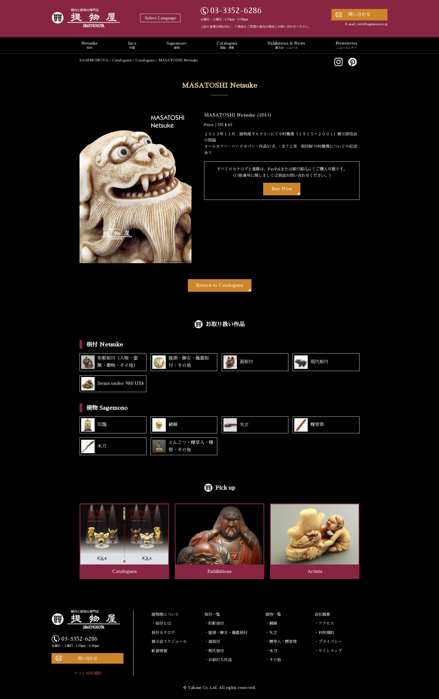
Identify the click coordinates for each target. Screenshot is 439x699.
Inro (132, 45)
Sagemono (176, 45)
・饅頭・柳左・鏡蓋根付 (225, 633)
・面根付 (212, 642)
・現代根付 (214, 651)
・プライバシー (328, 642)
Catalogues (227, 45)
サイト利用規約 (87, 673)
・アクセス (324, 623)
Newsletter (346, 45)
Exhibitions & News (286, 45)
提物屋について (165, 614)
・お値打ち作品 (218, 660)
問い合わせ (359, 14)
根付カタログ (163, 633)
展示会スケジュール (169, 642)
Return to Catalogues (219, 285)
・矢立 (271, 633)
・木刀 (271, 651)
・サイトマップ (328, 651)
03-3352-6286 (236, 11)
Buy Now (282, 189)
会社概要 (322, 614)
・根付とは (161, 623)
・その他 (273, 660)
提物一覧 (273, 614)
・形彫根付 (214, 623)
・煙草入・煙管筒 (281, 642)
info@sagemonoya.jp (372, 24)
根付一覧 (212, 614)
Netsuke (89, 45)
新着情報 (159, 651)
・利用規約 (324, 633)
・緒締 (271, 623)
